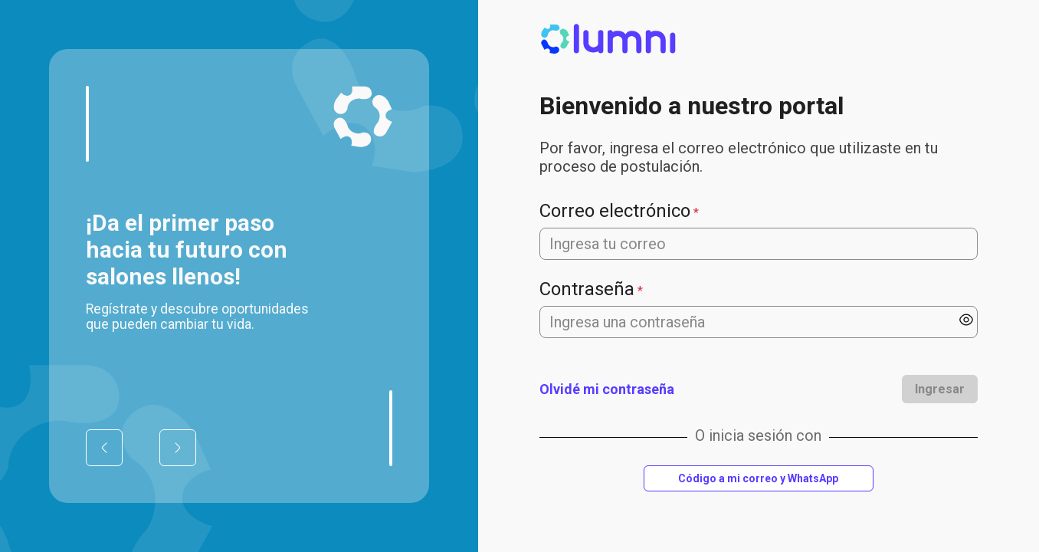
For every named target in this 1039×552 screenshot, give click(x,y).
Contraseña (586, 289)
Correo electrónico (614, 211)
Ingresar (940, 389)
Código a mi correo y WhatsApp (758, 478)
